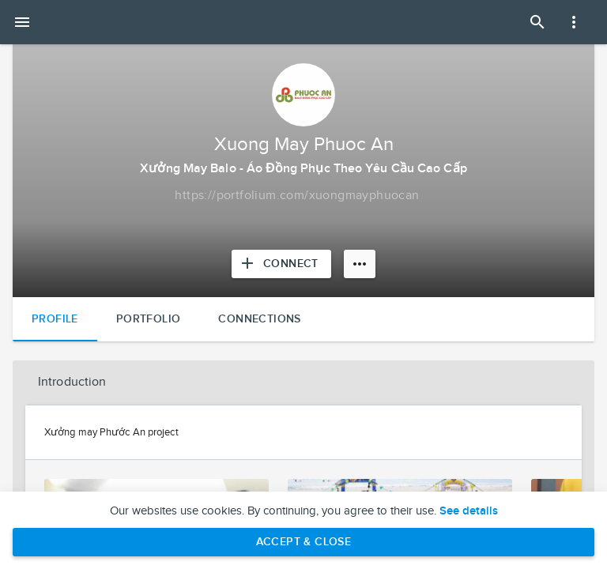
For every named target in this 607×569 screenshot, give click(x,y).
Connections (259, 319)
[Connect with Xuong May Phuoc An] (281, 264)
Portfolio (148, 319)
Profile (55, 319)
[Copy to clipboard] (297, 196)
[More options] (359, 264)
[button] (303, 382)
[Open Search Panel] (537, 22)
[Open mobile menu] (22, 22)
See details (468, 511)
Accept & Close (304, 541)
